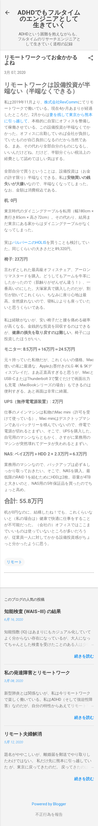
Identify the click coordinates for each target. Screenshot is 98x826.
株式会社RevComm (61, 102)
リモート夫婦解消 (23, 734)
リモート (14, 562)
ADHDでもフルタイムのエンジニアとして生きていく (49, 19)
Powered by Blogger (49, 804)
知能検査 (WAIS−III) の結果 (32, 611)
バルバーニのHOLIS (29, 242)
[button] (91, 58)
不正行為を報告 (49, 814)
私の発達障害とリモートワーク (37, 672)
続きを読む (84, 656)
